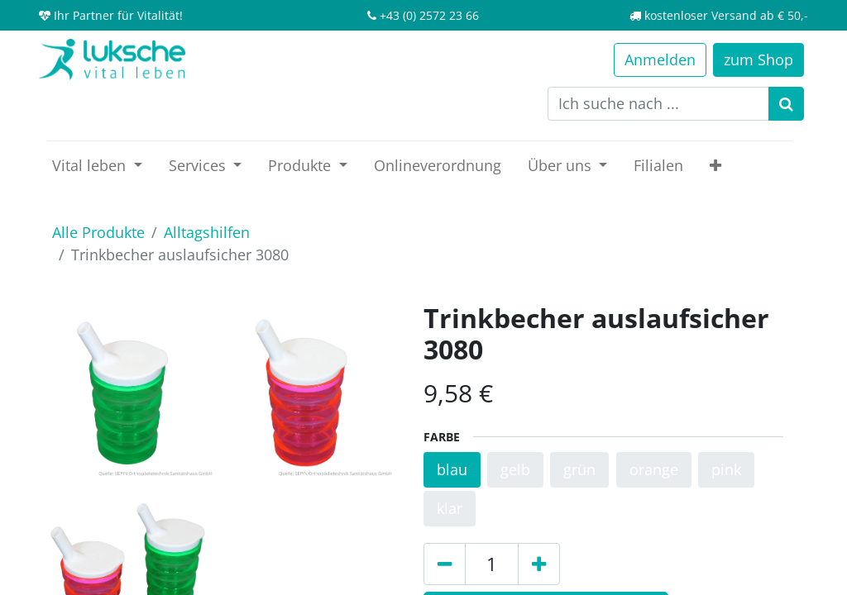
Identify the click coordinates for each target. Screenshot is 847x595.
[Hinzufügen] (539, 564)
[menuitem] (437, 165)
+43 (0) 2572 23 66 (429, 15)
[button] (715, 165)
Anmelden (660, 59)
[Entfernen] (445, 564)
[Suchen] (786, 104)
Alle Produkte (98, 232)
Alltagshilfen (207, 232)
